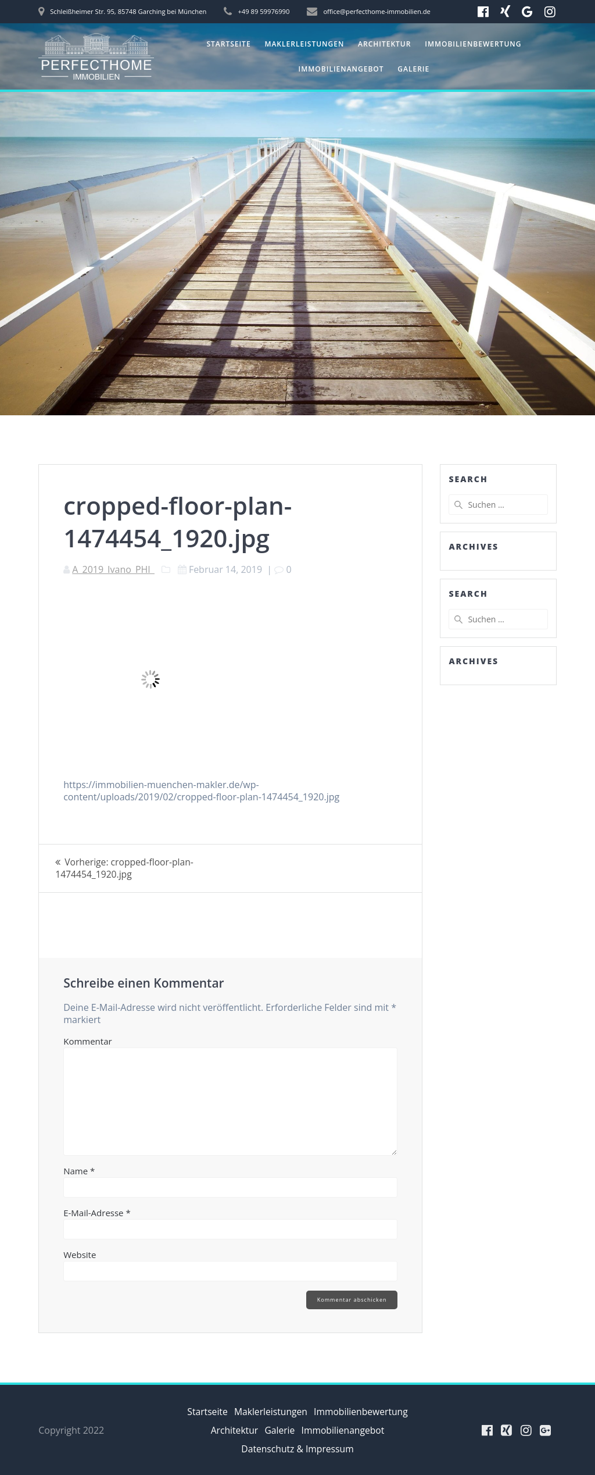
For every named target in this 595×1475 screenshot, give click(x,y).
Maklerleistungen (304, 44)
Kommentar (87, 1041)
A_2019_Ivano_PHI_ (113, 569)
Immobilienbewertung (473, 44)
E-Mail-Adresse (97, 1213)
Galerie (413, 69)
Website (79, 1254)
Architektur (384, 44)
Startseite (228, 44)
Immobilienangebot (341, 69)
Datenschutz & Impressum (297, 1448)
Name (79, 1171)
